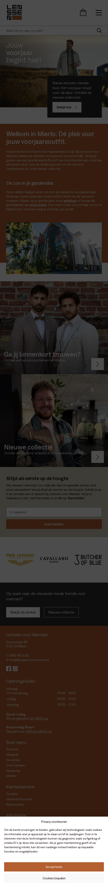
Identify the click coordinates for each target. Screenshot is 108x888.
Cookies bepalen (54, 878)
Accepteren (54, 867)
